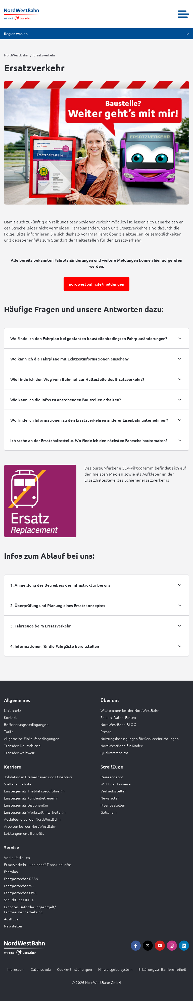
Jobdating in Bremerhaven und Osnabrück (38, 776)
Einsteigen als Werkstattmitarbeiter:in (35, 812)
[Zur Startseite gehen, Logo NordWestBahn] (21, 14)
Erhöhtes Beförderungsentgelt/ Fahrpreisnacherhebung (30, 909)
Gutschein (109, 812)
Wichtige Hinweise (116, 783)
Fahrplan (11, 871)
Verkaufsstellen (113, 790)
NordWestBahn (16, 55)
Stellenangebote (17, 783)
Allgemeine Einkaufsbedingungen (32, 738)
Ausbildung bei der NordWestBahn (32, 819)
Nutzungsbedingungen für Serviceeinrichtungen (140, 738)
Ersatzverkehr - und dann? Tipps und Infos (37, 864)
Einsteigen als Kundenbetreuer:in (31, 797)
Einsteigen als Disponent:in (26, 805)
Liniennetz (12, 710)
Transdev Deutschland (22, 745)
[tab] (96, 338)
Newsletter (110, 797)
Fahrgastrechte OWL (20, 892)
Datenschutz (41, 969)
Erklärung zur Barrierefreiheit (162, 969)
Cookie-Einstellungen (74, 969)
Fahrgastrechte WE (19, 885)
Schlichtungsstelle (19, 899)
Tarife (9, 731)
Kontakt (10, 717)
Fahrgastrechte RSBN (21, 878)
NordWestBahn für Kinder (121, 745)
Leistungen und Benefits (24, 833)
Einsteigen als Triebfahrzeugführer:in (34, 790)
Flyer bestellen (113, 805)
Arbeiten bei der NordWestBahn (30, 826)
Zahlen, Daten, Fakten (118, 717)
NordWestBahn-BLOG (118, 724)
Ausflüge (11, 918)
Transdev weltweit (19, 752)
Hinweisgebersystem (115, 969)
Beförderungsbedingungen (26, 724)
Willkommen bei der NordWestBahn (130, 710)
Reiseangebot (112, 776)
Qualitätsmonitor (114, 752)
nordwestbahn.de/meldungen (96, 284)
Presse (106, 731)
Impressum (16, 969)
